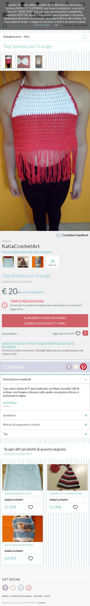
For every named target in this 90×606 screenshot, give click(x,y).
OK (56, 25)
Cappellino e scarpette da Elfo (65, 493)
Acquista (38, 596)
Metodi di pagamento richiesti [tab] (45, 424)
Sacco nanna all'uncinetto (18, 544)
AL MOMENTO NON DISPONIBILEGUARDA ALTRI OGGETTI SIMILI (45, 320)
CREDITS (42, 603)
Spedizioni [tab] (45, 415)
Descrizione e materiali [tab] (45, 379)
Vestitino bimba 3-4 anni (17, 493)
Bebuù (5, 596)
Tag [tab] (45, 434)
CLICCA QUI (41, 25)
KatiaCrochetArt (18, 453)
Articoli (52, 261)
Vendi (47, 596)
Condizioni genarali (21, 596)
